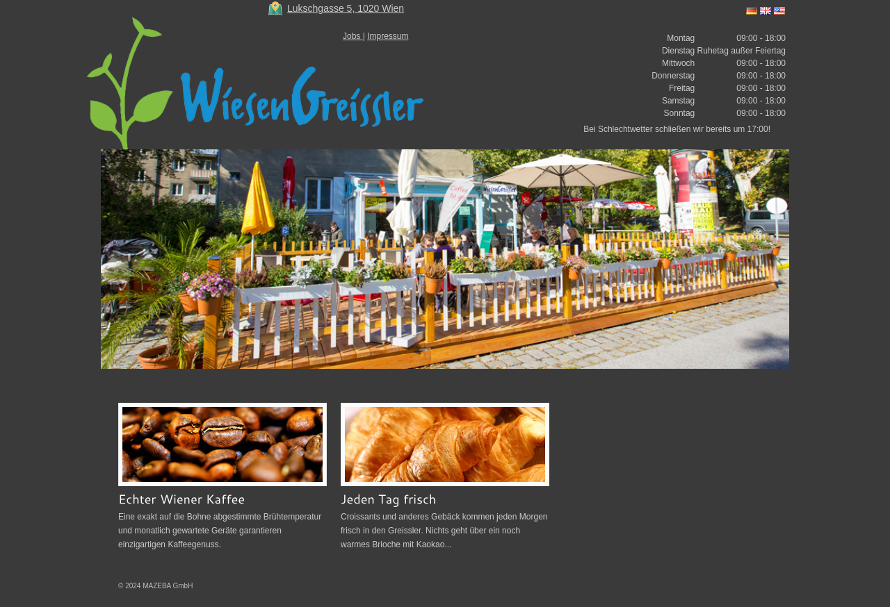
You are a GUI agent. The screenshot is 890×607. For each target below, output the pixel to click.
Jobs (353, 36)
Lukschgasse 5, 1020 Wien (345, 8)
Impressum (387, 36)
